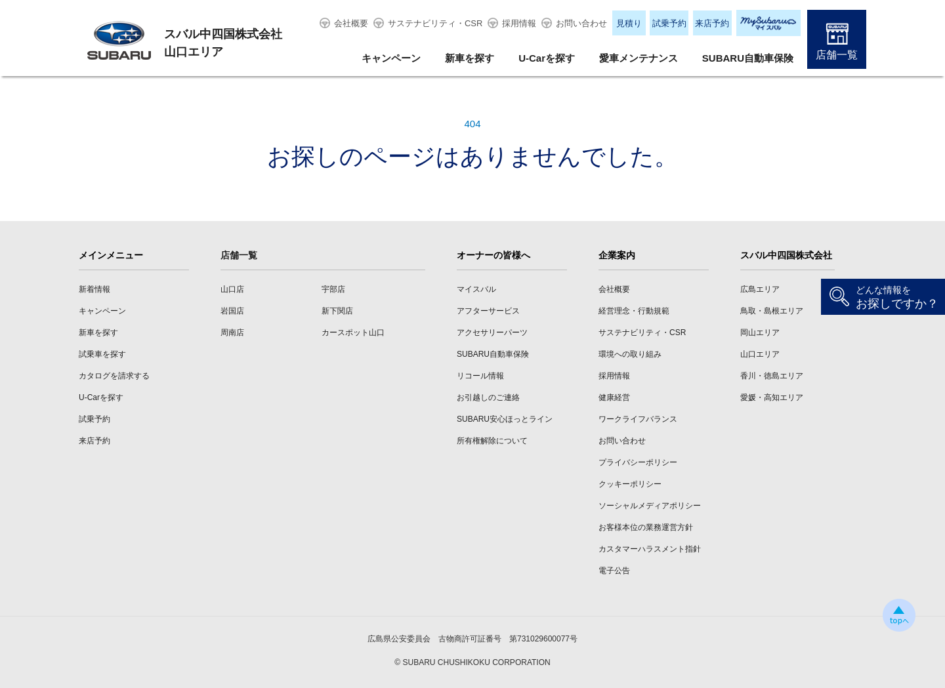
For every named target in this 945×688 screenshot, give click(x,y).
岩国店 (232, 310)
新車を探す (469, 58)
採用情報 (519, 23)
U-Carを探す (546, 58)
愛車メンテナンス (638, 58)
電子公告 (614, 570)
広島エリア (760, 289)
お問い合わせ (581, 23)
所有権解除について (492, 440)
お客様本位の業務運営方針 (645, 527)
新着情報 (94, 289)
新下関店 (337, 310)
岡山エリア (760, 332)
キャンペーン (391, 58)
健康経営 (614, 397)
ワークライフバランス (637, 419)
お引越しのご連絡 (488, 397)
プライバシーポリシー (637, 462)
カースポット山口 (353, 332)
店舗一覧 (837, 54)
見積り (629, 23)
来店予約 (712, 23)
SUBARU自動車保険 (747, 58)
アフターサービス (488, 310)
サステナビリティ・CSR (435, 23)
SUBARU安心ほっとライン (505, 419)
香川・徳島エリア (771, 375)
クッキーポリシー (630, 484)
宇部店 (333, 289)
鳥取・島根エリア (771, 310)
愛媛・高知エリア (771, 397)
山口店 (232, 289)
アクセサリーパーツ (492, 332)
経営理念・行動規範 (633, 310)
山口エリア (760, 354)
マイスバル (476, 289)
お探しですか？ (897, 297)
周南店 (232, 332)
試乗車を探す (102, 354)
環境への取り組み (630, 354)
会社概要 (351, 23)
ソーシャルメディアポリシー (649, 505)
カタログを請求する (114, 375)
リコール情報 (480, 375)
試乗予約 (669, 23)
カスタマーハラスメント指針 (649, 549)
